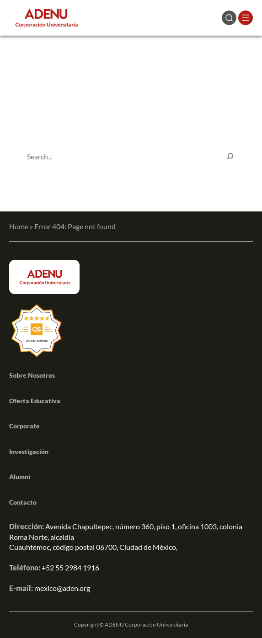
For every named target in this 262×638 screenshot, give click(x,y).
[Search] (230, 156)
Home (18, 226)
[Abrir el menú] (245, 18)
